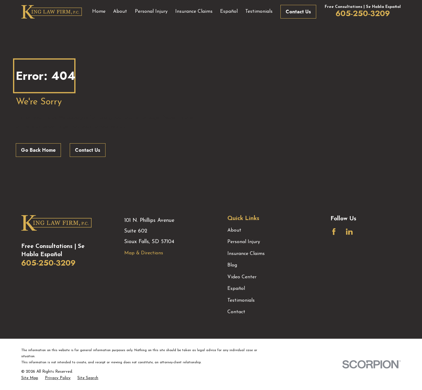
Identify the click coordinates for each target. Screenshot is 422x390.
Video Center (241, 277)
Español (236, 288)
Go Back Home (38, 150)
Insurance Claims (246, 253)
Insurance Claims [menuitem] (194, 11)
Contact (236, 312)
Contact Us (298, 11)
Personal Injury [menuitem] (151, 11)
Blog (232, 265)
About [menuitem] (120, 11)
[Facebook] (333, 231)
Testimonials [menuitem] (259, 11)
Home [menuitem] (99, 11)
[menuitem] (29, 378)
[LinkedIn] (349, 231)
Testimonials (241, 300)
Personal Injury (243, 241)
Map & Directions (143, 253)
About (234, 230)
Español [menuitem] (229, 11)
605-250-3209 (363, 13)
